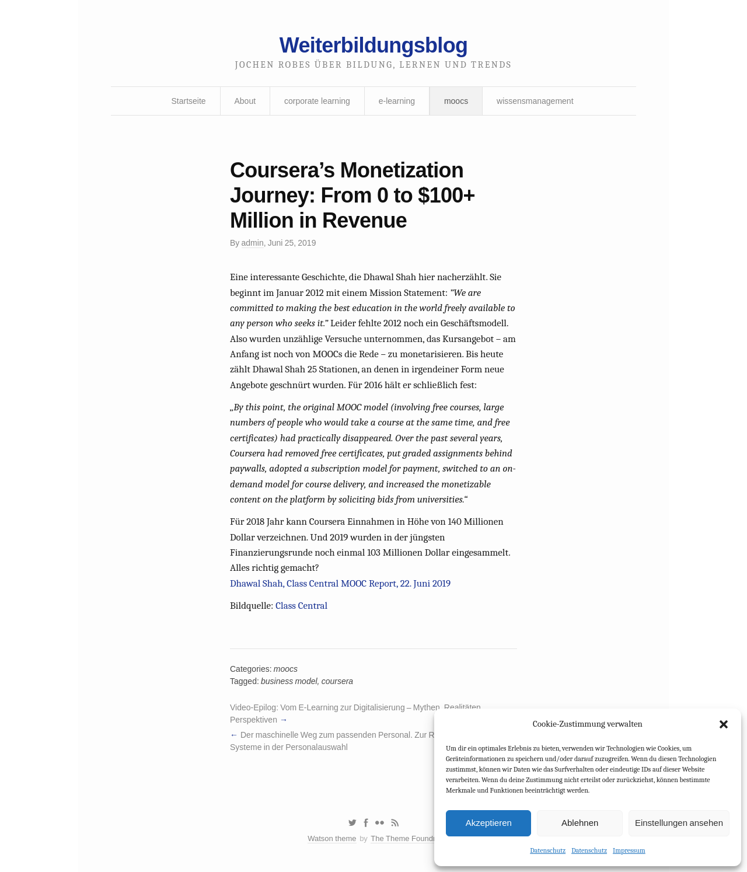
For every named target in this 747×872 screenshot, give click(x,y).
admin (253, 242)
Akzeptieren (489, 823)
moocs (456, 101)
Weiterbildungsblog (373, 45)
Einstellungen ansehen (679, 823)
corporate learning (317, 101)
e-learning (397, 101)
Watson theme (332, 838)
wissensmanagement (535, 101)
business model (289, 681)
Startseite (188, 101)
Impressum (629, 850)
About (245, 101)
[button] (723, 724)
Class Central (301, 605)
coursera (337, 681)
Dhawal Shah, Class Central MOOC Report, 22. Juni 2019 (340, 583)
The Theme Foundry (405, 838)
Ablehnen (579, 823)
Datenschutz (548, 850)
